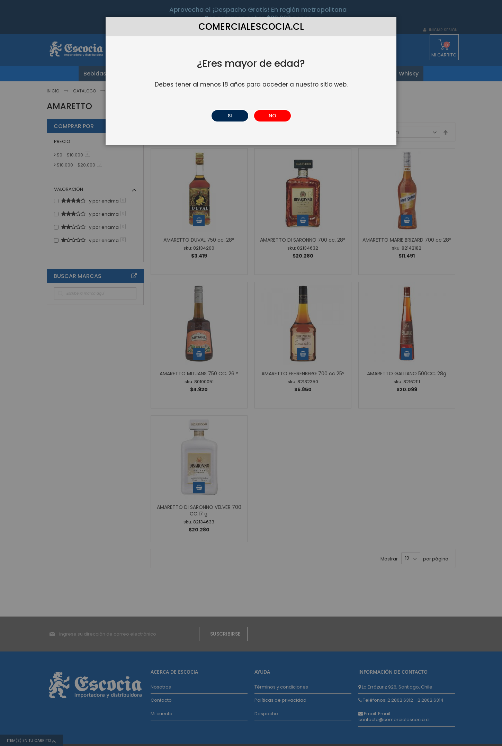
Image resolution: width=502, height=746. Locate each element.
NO (272, 115)
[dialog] (251, 373)
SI (230, 115)
